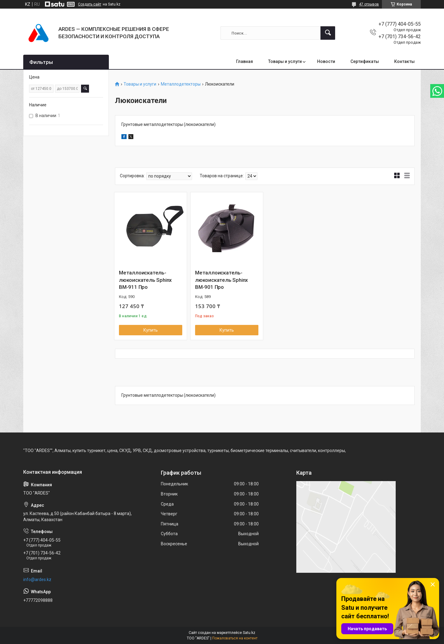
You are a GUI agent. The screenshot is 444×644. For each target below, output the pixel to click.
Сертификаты (364, 61)
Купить (150, 330)
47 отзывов (369, 4)
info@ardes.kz (37, 579)
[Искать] (327, 33)
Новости (326, 61)
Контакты (404, 61)
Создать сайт (89, 4)
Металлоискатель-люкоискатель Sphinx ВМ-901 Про (221, 280)
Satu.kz (249, 633)
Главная (244, 61)
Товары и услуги (285, 61)
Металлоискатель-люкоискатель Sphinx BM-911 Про (145, 280)
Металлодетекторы (181, 84)
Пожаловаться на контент (234, 638)
